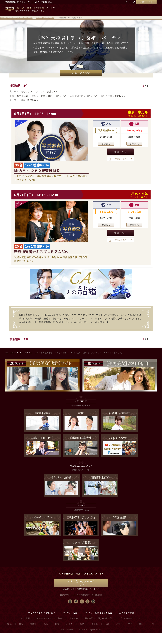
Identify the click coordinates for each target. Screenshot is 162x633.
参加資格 (106, 143)
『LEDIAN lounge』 (137, 115)
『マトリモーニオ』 (138, 196)
